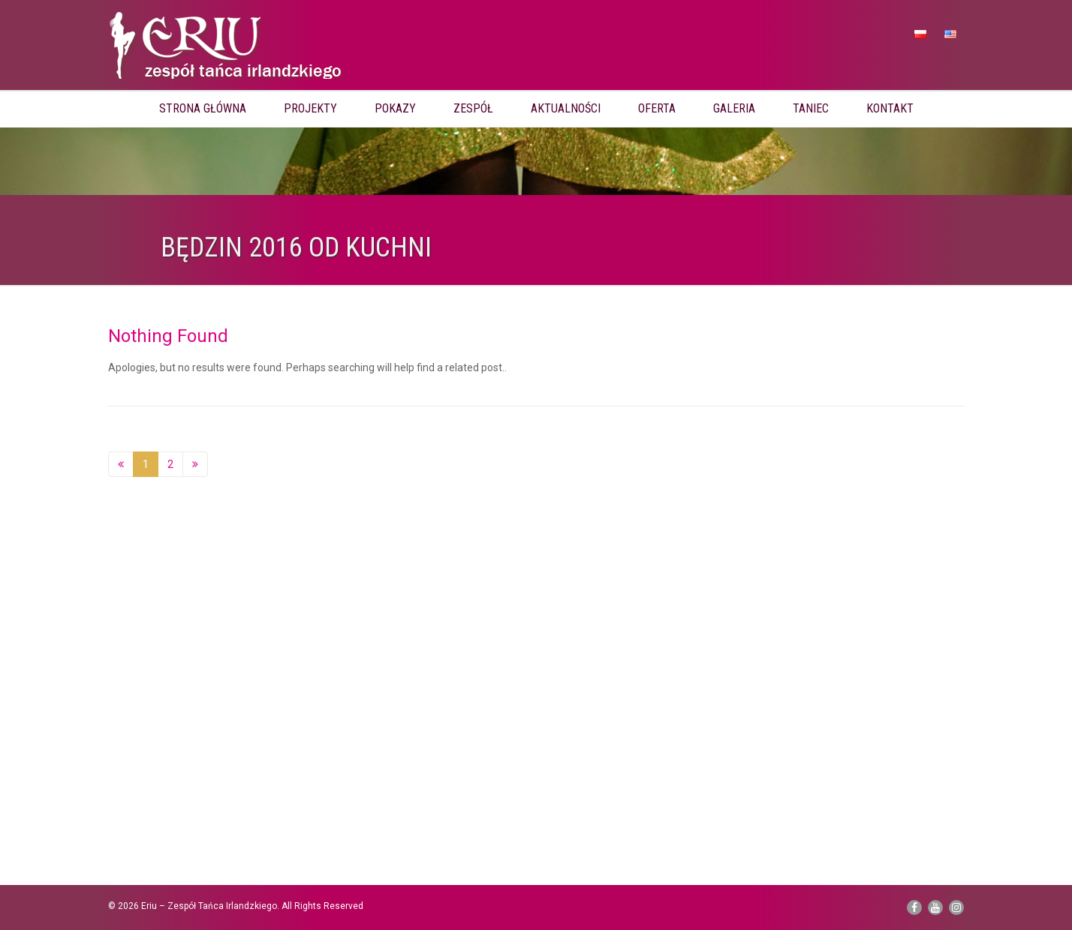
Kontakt (890, 108)
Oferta (657, 108)
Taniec (811, 108)
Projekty (310, 108)
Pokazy (395, 108)
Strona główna (202, 108)
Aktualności (566, 108)
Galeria (734, 108)
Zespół (473, 108)
